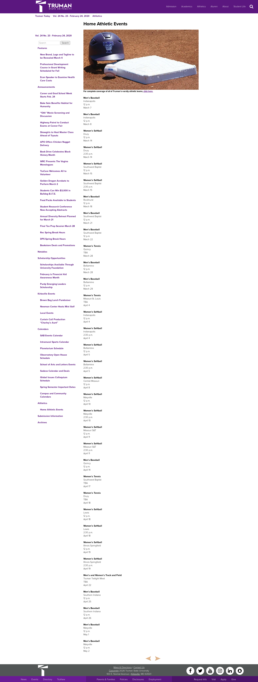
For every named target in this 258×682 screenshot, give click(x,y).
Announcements (46, 87)
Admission (171, 6)
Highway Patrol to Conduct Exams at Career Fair (54, 124)
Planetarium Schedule (52, 348)
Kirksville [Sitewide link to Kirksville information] (135, 674)
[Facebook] (191, 670)
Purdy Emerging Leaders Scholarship (53, 286)
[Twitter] (201, 670)
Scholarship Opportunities (51, 258)
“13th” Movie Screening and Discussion (54, 114)
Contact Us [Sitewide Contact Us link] (138, 667)
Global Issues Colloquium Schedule (53, 379)
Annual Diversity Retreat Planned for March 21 (58, 218)
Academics (186, 6)
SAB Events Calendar (51, 335)
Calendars (43, 329)
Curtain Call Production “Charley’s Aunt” (52, 321)
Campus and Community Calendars (53, 395)
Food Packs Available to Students (58, 200)
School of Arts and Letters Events (58, 364)
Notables (42, 251)
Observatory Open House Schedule (53, 356)
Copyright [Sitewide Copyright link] (114, 670)
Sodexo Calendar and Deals (55, 371)
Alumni (214, 6)
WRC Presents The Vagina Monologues (54, 163)
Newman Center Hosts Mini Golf (57, 306)
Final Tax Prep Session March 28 (57, 226)
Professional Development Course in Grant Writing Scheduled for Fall (54, 67)
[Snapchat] (239, 670)
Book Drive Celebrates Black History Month (55, 153)
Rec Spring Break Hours (52, 232)
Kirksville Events (46, 293)
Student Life (239, 6)
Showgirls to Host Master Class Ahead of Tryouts (57, 134)
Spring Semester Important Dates (58, 387)
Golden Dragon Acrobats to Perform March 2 (54, 182)
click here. (148, 91)
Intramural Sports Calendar (54, 342)
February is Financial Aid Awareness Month (53, 276)
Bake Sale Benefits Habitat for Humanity (56, 105)
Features (42, 48)
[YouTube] (210, 670)
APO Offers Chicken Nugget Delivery (55, 144)
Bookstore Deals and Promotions (57, 245)
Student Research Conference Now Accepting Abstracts (56, 208)
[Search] (49, 43)
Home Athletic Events (51, 409)
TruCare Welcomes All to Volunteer (53, 173)
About (225, 6)
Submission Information (50, 416)
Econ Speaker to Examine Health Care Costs (57, 79)
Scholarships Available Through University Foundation (57, 266)
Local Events (46, 313)
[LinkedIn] (230, 670)
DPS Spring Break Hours (53, 239)
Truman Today (42, 16)
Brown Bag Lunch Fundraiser (55, 300)
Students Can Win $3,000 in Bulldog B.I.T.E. (55, 192)
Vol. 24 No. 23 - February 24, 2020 (71, 16)
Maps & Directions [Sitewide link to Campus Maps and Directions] (123, 667)
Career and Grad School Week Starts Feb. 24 (56, 95)
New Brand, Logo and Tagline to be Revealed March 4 (57, 56)
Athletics (201, 6)
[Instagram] (220, 670)
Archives (42, 422)
